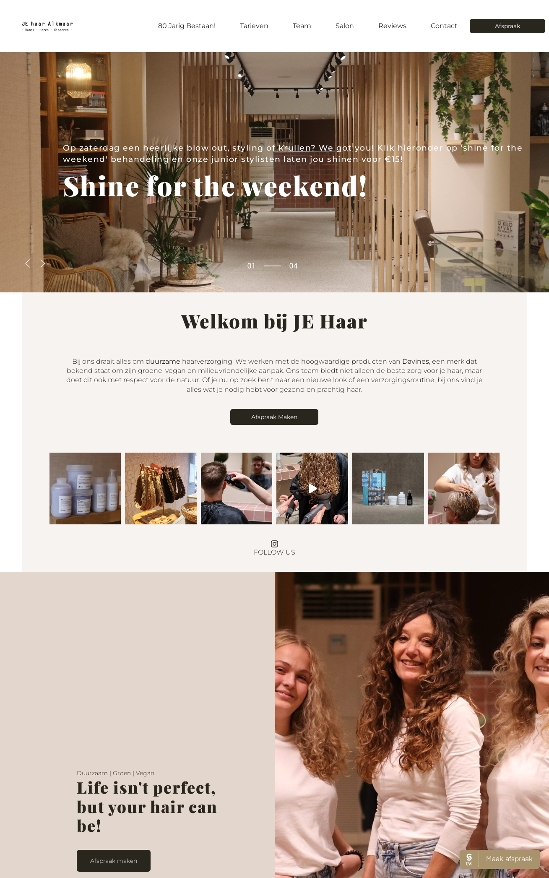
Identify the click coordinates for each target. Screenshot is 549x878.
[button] (27, 263)
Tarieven (254, 26)
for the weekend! (215, 185)
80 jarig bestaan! (187, 26)
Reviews (392, 26)
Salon (345, 26)
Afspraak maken (113, 853)
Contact (444, 26)
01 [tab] (251, 265)
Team (302, 26)
